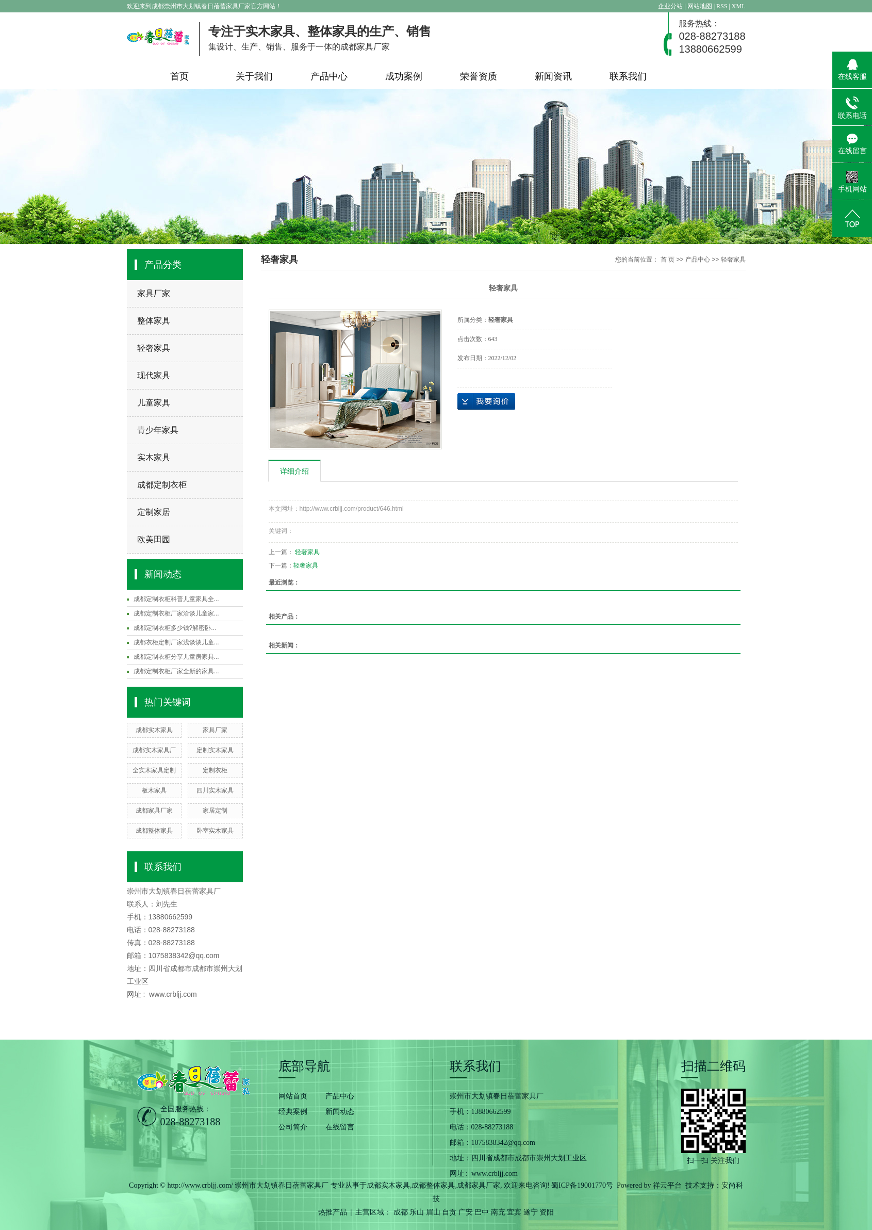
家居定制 (215, 810)
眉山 (433, 1212)
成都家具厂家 (154, 810)
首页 (179, 76)
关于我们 (254, 76)
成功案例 (403, 76)
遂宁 (530, 1212)
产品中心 (329, 76)
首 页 (667, 259)
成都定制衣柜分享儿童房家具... (176, 656)
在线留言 (339, 1127)
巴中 (481, 1212)
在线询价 (486, 401)
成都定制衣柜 (162, 484)
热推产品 (332, 1212)
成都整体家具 (154, 830)
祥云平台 (667, 1185)
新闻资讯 (553, 76)
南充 (498, 1212)
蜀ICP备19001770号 (582, 1185)
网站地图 (700, 6)
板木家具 (154, 790)
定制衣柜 (215, 770)
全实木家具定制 (154, 770)
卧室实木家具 (215, 830)
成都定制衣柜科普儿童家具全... (176, 599)
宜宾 (514, 1212)
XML (739, 6)
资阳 (546, 1212)
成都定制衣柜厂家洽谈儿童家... (176, 613)
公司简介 (292, 1127)
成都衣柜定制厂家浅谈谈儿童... (176, 642)
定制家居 (153, 512)
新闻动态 (339, 1111)
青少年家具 (157, 430)
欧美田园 (153, 539)
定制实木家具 (215, 750)
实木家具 (153, 457)
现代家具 (153, 375)
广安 (465, 1212)
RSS (721, 6)
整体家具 (153, 320)
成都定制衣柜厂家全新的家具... (176, 671)
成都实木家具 (154, 730)
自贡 (449, 1212)
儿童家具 (153, 402)
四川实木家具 (215, 790)
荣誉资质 (478, 76)
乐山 (416, 1212)
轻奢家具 (153, 348)
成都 (400, 1212)
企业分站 (670, 6)
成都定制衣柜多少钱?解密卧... (175, 628)
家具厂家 (153, 293)
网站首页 (292, 1096)
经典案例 (292, 1111)
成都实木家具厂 (154, 750)
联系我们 (628, 76)
